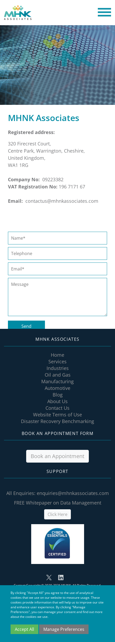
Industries (58, 368)
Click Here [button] (57, 514)
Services (57, 361)
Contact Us (57, 408)
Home (57, 355)
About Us (57, 401)
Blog (58, 394)
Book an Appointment (57, 456)
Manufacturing (57, 381)
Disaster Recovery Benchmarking (57, 421)
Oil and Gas (58, 375)
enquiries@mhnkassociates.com (73, 493)
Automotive (57, 388)
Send (26, 326)
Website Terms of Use (57, 414)
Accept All (24, 629)
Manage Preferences (63, 629)
